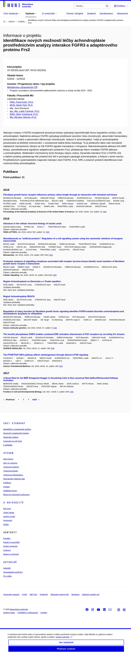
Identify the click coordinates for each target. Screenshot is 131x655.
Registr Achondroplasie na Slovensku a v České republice (32, 281)
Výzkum (8, 453)
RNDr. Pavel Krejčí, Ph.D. (21, 102)
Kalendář (7, 568)
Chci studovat (14, 423)
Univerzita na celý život (12, 441)
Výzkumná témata (10, 471)
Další (35, 400)
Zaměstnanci (106, 13)
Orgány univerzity (10, 546)
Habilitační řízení (10, 491)
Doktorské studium (10, 437)
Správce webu (9, 613)
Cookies (44, 613)
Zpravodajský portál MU (13, 572)
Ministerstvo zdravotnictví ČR (22, 87)
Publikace (7, 483)
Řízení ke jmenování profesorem (16, 495)
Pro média (7, 576)
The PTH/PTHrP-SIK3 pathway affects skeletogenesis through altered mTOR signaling (45, 355)
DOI (104, 212)
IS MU (24, 594)
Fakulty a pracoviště (11, 542)
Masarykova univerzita (19, 609)
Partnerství (7, 520)
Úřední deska (8, 513)
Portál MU (44, 594)
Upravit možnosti (64, 639)
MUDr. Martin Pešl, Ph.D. (21, 105)
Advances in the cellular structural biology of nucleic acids (32, 223)
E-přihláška (7, 445)
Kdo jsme (7, 509)
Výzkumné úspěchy (11, 467)
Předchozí (9, 400)
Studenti (91, 13)
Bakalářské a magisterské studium (17, 429)
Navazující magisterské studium (16, 433)
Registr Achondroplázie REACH (19, 296)
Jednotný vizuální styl (90, 594)
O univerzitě (13, 502)
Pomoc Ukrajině (75, 13)
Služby (6, 524)
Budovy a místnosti (11, 554)
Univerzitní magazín (11, 594)
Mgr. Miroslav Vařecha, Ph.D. (23, 117)
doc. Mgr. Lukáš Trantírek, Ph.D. (25, 111)
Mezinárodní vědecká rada (14, 479)
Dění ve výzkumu (10, 463)
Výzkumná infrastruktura (13, 475)
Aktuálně (10, 562)
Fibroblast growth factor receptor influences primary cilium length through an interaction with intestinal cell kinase (60, 195)
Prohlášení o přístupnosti (28, 613)
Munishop (75, 594)
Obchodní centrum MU (59, 594)
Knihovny (7, 550)
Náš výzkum (8, 459)
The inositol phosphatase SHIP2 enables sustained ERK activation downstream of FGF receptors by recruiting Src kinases (64, 334)
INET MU (33, 594)
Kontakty (6, 538)
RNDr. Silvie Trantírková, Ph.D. (24, 114)
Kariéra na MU (9, 516)
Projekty (6, 487)
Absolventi (122, 13)
